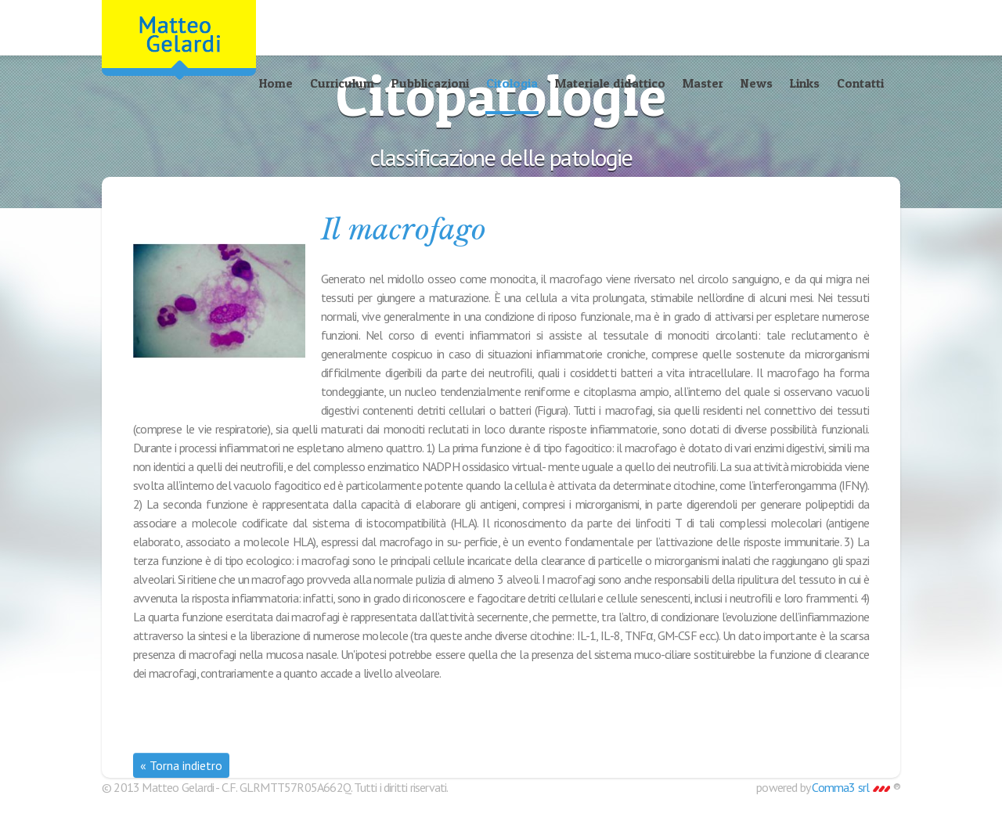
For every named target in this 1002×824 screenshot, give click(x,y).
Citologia (512, 83)
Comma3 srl (850, 787)
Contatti (860, 83)
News (757, 83)
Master (703, 83)
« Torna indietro (181, 765)
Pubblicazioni (430, 83)
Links (805, 83)
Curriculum (342, 83)
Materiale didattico (610, 83)
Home (276, 83)
